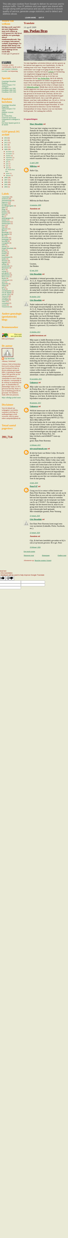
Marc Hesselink (36, 124)
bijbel (3, 207)
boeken (4, 211)
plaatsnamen (6, 275)
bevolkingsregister (8, 206)
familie (4, 220)
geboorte (4, 229)
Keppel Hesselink (7, 248)
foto (3, 227)
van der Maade (6, 293)
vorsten (4, 305)
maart (8, 173)
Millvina (33, 166)
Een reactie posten (29, 551)
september (9, 157)
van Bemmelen (6, 291)
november (9, 153)
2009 (6, 149)
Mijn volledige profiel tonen (11, 398)
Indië (3, 245)
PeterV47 (34, 486)
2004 (6, 187)
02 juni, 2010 (34, 270)
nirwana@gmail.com (38, 449)
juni (7, 163)
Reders (4, 114)
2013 (6, 140)
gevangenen (5, 234)
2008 (6, 178)
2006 (6, 182)
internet (4, 246)
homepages (5, 239)
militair (4, 264)
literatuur (5, 261)
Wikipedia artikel (33, 87)
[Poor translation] (10, 578)
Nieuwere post (29, 555)
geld (3, 231)
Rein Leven (5, 277)
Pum (6, 171)
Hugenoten (5, 107)
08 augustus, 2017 (35, 403)
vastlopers (5, 298)
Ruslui (4, 278)
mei (7, 166)
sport (3, 282)
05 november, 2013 (36, 379)
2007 (6, 180)
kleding (4, 252)
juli (7, 161)
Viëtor (4, 110)
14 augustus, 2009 (35, 205)
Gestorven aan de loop (9, 118)
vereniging (5, 300)
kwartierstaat (6, 257)
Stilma (4, 285)
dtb (3, 216)
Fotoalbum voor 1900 (9, 88)
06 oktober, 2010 (35, 296)
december (9, 151)
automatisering (6, 200)
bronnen (4, 213)
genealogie (5, 232)
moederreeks (6, 266)
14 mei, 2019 (34, 483)
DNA (3, 215)
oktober (8, 155)
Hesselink (5, 238)
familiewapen (6, 223)
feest (3, 225)
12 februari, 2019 (35, 445)
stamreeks (5, 284)
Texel (3, 289)
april (7, 167)
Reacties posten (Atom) (43, 560)
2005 (6, 184)
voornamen (5, 303)
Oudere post (62, 555)
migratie (4, 262)
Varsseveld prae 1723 (8, 85)
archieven (5, 199)
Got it (41, 18)
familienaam (6, 222)
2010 (6, 147)
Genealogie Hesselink (9, 81)
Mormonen (5, 268)
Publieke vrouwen (7, 112)
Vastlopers (5, 87)
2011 (6, 145)
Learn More (30, 18)
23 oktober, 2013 (35, 332)
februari (8, 175)
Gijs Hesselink (36, 274)
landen (4, 259)
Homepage (46, 555)
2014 (6, 138)
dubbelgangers (6, 218)
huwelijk (4, 241)
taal (3, 287)
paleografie (5, 273)
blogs (3, 209)
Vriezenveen (6, 307)
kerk (3, 250)
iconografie (5, 243)
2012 (6, 142)
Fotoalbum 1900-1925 (9, 90)
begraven (5, 202)
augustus (9, 159)
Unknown (34, 382)
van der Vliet (6, 294)
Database (5, 83)
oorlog (4, 271)
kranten (4, 254)
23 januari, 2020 (35, 516)
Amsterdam (5, 197)
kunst (3, 255)
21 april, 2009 (34, 163)
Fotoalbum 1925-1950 (9, 92)
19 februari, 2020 (35, 547)
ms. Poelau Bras (36, 31)
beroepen (5, 204)
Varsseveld (5, 296)
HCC (3, 236)
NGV (3, 269)
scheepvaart (5, 280)
